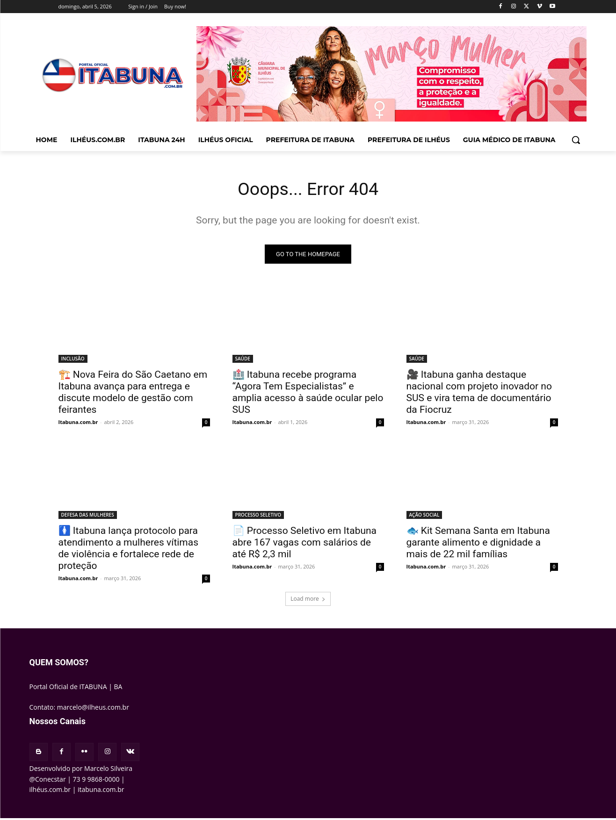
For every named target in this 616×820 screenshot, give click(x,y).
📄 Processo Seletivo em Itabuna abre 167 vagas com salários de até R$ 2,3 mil (304, 544)
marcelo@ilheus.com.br (93, 708)
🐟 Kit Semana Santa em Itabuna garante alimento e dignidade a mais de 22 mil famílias (478, 544)
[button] (576, 140)
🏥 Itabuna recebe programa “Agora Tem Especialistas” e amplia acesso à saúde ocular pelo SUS (308, 394)
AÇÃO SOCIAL (424, 516)
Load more (308, 600)
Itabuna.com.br (78, 423)
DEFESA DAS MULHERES (87, 516)
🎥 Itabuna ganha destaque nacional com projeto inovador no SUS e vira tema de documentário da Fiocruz (479, 394)
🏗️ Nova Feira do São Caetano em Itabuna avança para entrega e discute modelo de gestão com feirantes (133, 394)
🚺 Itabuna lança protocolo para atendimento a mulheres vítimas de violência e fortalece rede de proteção (128, 550)
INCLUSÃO (73, 360)
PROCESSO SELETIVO (258, 516)
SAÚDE (242, 360)
